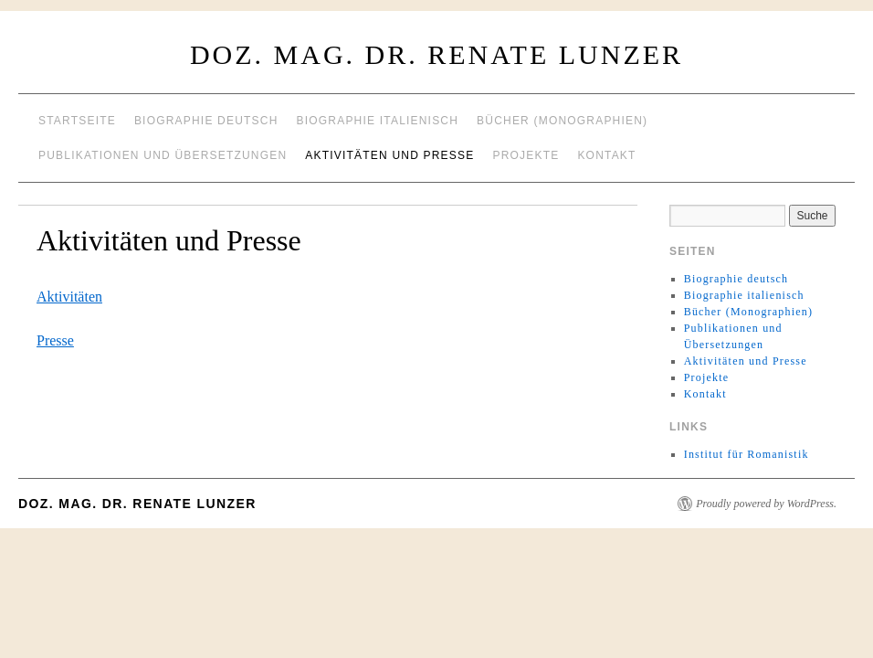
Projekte (525, 155)
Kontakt (606, 155)
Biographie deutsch (206, 120)
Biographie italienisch (378, 120)
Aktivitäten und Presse (389, 155)
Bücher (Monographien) (562, 120)
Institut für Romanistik (746, 454)
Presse (55, 340)
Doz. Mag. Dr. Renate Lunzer (436, 54)
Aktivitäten (69, 296)
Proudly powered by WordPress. (766, 503)
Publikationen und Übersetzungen (162, 155)
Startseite (77, 120)
